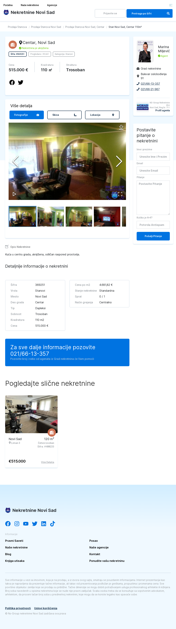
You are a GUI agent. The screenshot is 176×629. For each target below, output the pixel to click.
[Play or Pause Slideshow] (14, 194)
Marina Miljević (164, 49)
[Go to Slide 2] (51, 216)
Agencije (52, 5)
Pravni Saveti (14, 540)
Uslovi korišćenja (45, 608)
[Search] (168, 13)
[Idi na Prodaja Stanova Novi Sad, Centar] (84, 27)
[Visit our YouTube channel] (27, 524)
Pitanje (140, 177)
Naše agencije (99, 547)
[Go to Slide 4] (107, 216)
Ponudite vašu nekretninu (106, 561)
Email (140, 163)
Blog (8, 554)
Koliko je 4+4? (144, 217)
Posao (93, 540)
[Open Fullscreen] (120, 194)
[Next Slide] (119, 161)
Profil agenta (162, 110)
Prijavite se (110, 13)
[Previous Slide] (15, 161)
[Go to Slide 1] (22, 216)
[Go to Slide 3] (79, 216)
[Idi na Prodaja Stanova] (17, 26)
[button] (67, 161)
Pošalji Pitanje (153, 236)
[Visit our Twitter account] (36, 524)
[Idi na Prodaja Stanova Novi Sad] (46, 27)
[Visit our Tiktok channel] (54, 524)
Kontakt (94, 554)
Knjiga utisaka (14, 561)
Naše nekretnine (30, 5)
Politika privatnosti (18, 608)
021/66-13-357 (29, 354)
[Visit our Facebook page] (9, 524)
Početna (8, 5)
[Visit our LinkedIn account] (45, 524)
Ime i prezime (144, 149)
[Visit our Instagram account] (18, 524)
